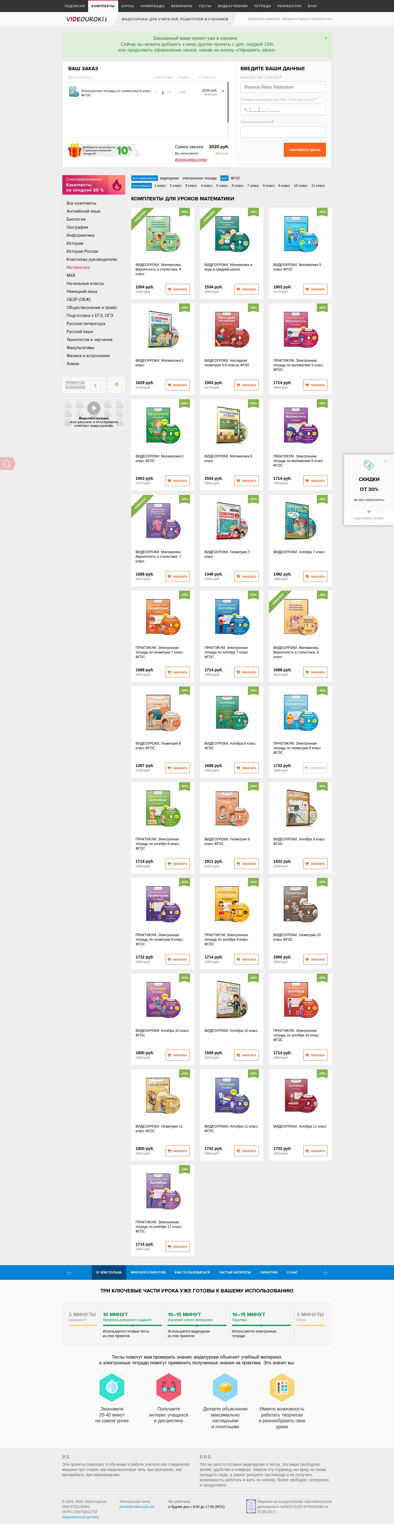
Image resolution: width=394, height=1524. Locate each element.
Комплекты (103, 6)
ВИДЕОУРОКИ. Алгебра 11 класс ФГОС (231, 1128)
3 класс (191, 186)
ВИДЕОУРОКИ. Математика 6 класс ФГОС (159, 458)
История (75, 243)
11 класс (318, 186)
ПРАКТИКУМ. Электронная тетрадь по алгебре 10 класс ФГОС (296, 1035)
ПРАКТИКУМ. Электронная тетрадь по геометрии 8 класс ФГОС (297, 748)
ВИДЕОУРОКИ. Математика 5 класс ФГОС (297, 267)
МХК (71, 275)
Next (325, 1273)
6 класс (238, 186)
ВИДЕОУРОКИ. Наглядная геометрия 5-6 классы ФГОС (227, 363)
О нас (292, 1272)
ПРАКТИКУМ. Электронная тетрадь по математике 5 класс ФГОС (298, 365)
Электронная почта (256, 122)
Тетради (262, 6)
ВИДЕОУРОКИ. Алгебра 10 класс (231, 1031)
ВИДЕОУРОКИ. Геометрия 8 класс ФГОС (158, 746)
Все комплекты (81, 203)
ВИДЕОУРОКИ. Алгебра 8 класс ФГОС (230, 746)
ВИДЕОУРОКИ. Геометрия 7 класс (227, 554)
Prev (70, 1273)
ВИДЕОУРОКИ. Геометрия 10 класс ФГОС (297, 937)
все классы (142, 186)
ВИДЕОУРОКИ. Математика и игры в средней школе (228, 267)
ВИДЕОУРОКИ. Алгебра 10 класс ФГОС (162, 1033)
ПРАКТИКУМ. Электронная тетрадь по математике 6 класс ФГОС (298, 460)
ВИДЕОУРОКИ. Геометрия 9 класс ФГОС (227, 841)
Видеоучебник (233, 6)
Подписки (75, 6)
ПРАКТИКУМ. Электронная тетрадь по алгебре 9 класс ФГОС (227, 939)
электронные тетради (199, 178)
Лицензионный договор (80, 1517)
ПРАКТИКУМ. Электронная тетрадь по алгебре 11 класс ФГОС (158, 1226)
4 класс (207, 186)
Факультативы (80, 347)
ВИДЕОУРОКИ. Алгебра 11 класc (300, 1126)
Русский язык (80, 331)
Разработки (289, 6)
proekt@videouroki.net (137, 1507)
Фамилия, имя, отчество (261, 77)
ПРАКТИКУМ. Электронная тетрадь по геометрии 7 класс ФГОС (159, 652)
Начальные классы (85, 283)
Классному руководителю (92, 259)
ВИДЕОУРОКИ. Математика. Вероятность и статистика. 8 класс (296, 652)
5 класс (222, 186)
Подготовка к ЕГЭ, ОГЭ (90, 315)
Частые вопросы (235, 1272)
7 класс (253, 186)
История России (82, 251)
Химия (73, 363)
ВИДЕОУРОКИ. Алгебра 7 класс (299, 552)
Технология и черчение (89, 339)
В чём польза (109, 1272)
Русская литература (86, 323)
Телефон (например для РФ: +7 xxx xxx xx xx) (278, 100)
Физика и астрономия (88, 355)
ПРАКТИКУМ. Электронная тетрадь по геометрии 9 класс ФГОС (159, 939)
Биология (76, 219)
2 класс (176, 186)
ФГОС (235, 178)
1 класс (160, 186)
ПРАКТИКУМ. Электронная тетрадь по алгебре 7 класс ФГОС (227, 652)
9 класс (284, 186)
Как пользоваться (192, 1272)
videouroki (87, 19)
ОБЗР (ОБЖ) (79, 299)
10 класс (301, 186)
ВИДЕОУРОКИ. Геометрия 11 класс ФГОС (159, 1128)
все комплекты (144, 178)
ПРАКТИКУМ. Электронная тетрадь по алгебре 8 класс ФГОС (158, 843)
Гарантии (269, 1272)
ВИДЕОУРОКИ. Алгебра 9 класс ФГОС (299, 841)
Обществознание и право (92, 307)
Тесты (205, 6)
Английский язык (83, 211)
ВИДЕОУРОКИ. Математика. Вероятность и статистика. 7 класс (159, 556)
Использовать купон (191, 160)
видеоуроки (169, 178)
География (77, 227)
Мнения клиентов (148, 1272)
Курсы (127, 6)
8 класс (269, 186)
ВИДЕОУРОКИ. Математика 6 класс (228, 458)
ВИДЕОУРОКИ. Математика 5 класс (159, 363)
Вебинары (181, 6)
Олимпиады (152, 6)
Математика (78, 267)
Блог (313, 6)
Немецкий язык (82, 291)
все (224, 178)
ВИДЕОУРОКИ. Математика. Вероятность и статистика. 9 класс (159, 269)
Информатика (80, 235)
